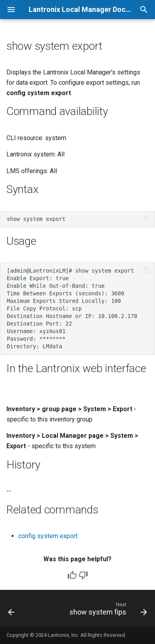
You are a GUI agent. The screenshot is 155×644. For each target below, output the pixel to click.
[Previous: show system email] (11, 610)
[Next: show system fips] (107, 610)
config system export (48, 536)
